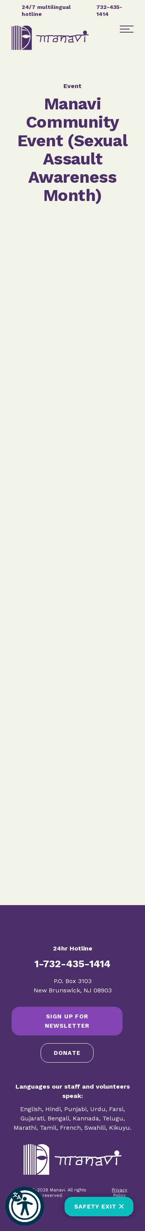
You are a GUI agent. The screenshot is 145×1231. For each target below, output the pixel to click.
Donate (67, 1052)
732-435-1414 (109, 10)
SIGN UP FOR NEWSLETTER (67, 1021)
